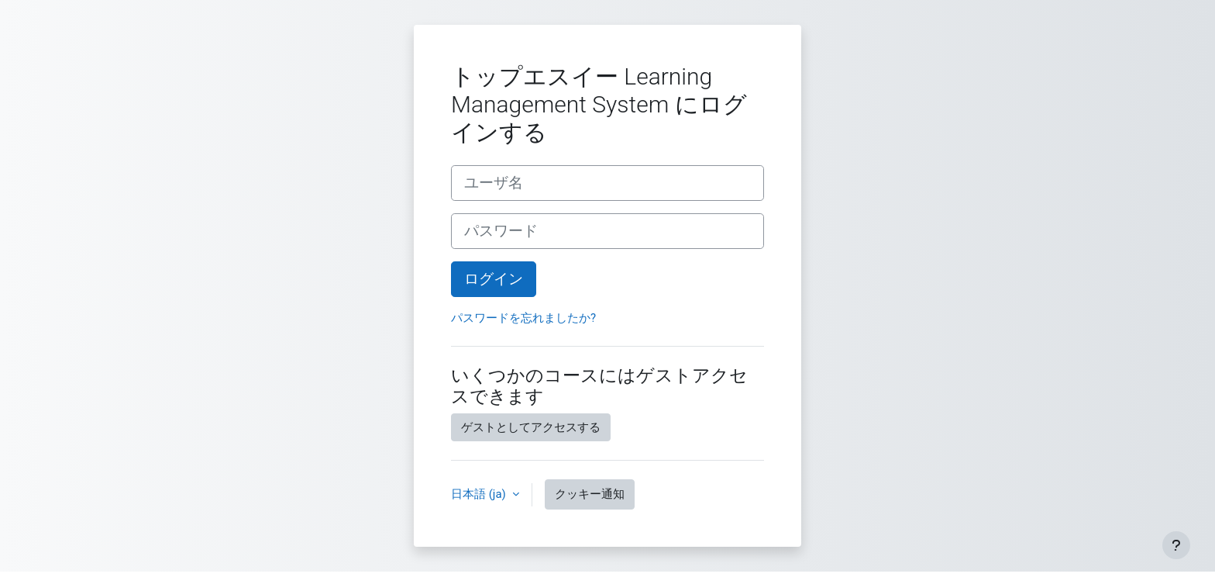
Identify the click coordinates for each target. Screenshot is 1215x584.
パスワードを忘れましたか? (523, 318)
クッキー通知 (590, 494)
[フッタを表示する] (1176, 545)
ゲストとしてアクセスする (531, 427)
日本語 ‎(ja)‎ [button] (480, 494)
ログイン (493, 279)
